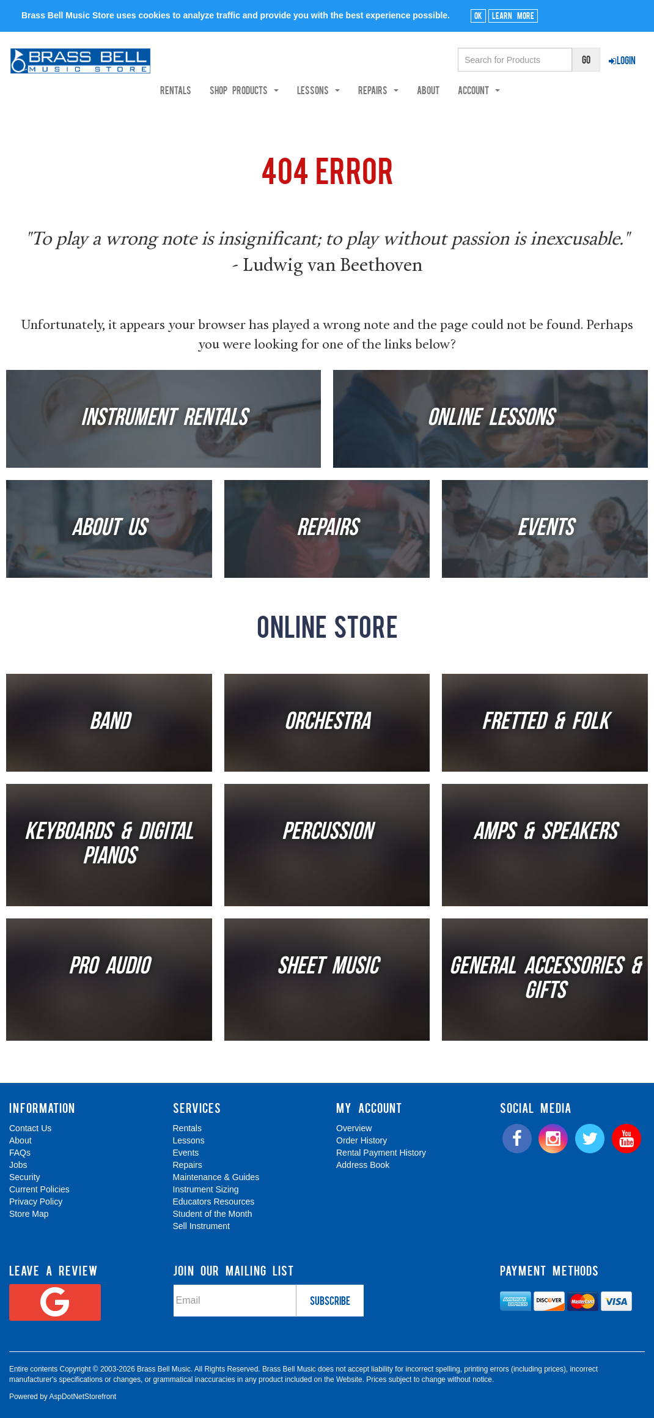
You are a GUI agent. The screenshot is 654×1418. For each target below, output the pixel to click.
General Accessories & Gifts (545, 979)
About (463, 89)
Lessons (189, 1140)
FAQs (20, 1153)
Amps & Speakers (545, 833)
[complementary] (556, 1350)
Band (109, 723)
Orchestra (327, 723)
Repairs (327, 529)
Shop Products (279, 89)
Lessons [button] (354, 89)
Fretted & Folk (545, 723)
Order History (361, 1140)
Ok (478, 15)
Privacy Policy (35, 1201)
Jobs (18, 1165)
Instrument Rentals (164, 419)
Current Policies (39, 1189)
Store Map (29, 1214)
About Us (109, 529)
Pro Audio (108, 967)
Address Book (362, 1165)
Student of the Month (212, 1214)
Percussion (327, 833)
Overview (354, 1128)
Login (622, 59)
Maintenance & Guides (216, 1177)
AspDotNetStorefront (82, 1396)
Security (24, 1177)
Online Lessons (490, 419)
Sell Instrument (201, 1226)
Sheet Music (327, 967)
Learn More (513, 15)
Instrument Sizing (206, 1189)
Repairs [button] (414, 89)
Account (514, 89)
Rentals (211, 89)
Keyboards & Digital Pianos (108, 845)
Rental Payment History (381, 1153)
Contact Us (30, 1128)
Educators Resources (214, 1201)
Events (545, 529)
